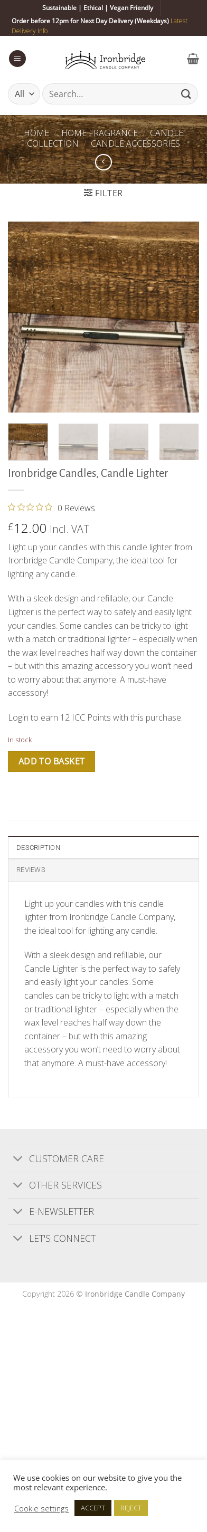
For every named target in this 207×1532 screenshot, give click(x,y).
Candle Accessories (135, 143)
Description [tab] (38, 847)
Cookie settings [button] (41, 1508)
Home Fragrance (99, 133)
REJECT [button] (131, 1507)
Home (36, 133)
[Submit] (186, 94)
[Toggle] (18, 1159)
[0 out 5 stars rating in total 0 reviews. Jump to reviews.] (51, 507)
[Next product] (103, 162)
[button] (17, 59)
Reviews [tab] (30, 870)
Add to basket (51, 761)
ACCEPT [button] (93, 1507)
